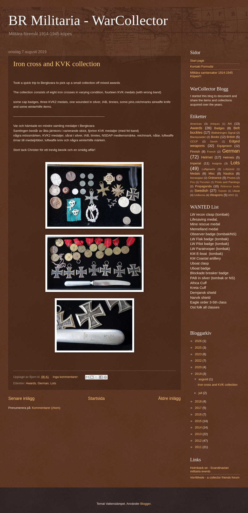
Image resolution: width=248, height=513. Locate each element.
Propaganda (203, 186)
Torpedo (222, 191)
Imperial (195, 163)
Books (215, 137)
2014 (198, 427)
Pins (192, 182)
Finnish (195, 151)
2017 (198, 408)
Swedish (201, 190)
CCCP (194, 141)
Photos (231, 177)
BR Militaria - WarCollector (88, 20)
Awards (31, 383)
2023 (198, 354)
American (196, 123)
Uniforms (199, 195)
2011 (198, 447)
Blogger (145, 503)
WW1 (231, 195)
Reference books (230, 186)
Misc (212, 173)
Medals (195, 173)
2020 (198, 367)
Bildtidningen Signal (223, 132)
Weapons (216, 195)
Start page (197, 60)
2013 (198, 434)
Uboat (236, 190)
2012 (198, 440)
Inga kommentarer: (66, 377)
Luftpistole (229, 169)
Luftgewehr (208, 169)
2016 (198, 414)
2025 (198, 347)
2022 (198, 360)
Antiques (215, 124)
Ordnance (215, 178)
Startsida (96, 398)
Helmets (228, 157)
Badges (219, 128)
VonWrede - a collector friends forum (214, 477)
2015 (198, 421)
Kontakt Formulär (202, 66)
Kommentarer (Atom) (46, 408)
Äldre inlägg (169, 398)
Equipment (224, 146)
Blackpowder (198, 137)
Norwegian (196, 177)
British (231, 137)
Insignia (217, 163)
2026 (198, 341)
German (43, 383)
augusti (203, 379)
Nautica (228, 173)
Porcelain (205, 182)
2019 (198, 374)
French (211, 151)
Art (229, 123)
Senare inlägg (21, 398)
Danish (214, 141)
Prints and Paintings (227, 182)
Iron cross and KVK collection (56, 64)
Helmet (207, 157)
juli (200, 393)
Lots (53, 383)
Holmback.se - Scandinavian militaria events (209, 469)
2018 (198, 401)
